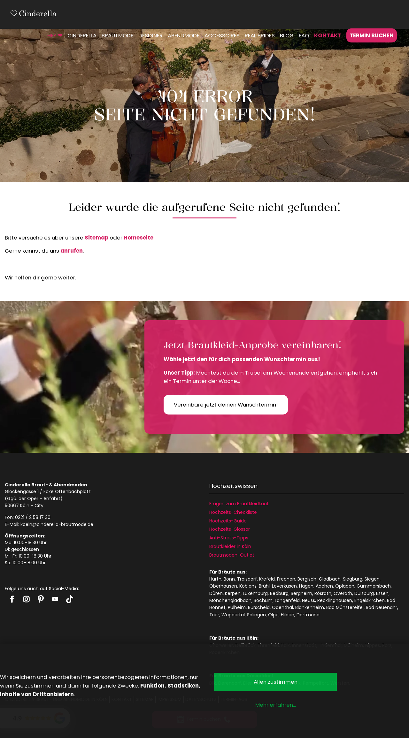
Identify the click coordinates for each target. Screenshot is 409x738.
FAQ (304, 35)
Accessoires (222, 35)
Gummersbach (374, 586)
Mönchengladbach (230, 600)
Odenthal (282, 607)
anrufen (71, 251)
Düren (216, 593)
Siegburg (352, 579)
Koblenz (248, 586)
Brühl (264, 586)
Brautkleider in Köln (230, 546)
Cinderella (81, 35)
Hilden (287, 615)
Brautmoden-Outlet (231, 555)
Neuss (308, 600)
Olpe (273, 615)
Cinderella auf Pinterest (41, 599)
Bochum (263, 600)
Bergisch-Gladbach (319, 579)
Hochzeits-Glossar (229, 529)
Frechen (286, 579)
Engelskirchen (369, 600)
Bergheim (301, 593)
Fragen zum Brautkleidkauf (239, 503)
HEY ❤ (54, 35)
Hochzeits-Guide (228, 521)
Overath (343, 593)
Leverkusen (284, 586)
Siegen (372, 579)
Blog (287, 35)
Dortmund (308, 615)
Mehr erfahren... (275, 705)
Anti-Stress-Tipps (228, 538)
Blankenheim (309, 607)
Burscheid (259, 607)
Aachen (324, 586)
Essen (382, 593)
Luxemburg (255, 593)
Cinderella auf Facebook (12, 599)
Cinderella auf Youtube (55, 599)
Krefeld (267, 579)
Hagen (306, 586)
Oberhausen (223, 586)
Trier (214, 615)
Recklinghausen (334, 600)
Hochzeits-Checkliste (233, 512)
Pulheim (237, 607)
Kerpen (233, 593)
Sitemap (96, 237)
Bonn (229, 579)
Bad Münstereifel (345, 607)
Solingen (256, 615)
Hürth (215, 579)
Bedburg (279, 593)
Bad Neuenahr (381, 607)
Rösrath (322, 593)
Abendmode (183, 35)
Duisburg (364, 593)
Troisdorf (247, 579)
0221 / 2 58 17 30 (32, 517)
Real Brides (260, 35)
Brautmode (117, 35)
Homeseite (138, 237)
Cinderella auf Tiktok (69, 599)
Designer (150, 35)
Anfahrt (51, 498)
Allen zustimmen (275, 682)
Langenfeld (287, 600)
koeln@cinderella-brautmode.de (56, 524)
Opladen (344, 586)
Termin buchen (372, 35)
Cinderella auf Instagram (26, 599)
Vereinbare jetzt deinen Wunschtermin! (226, 404)
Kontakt (327, 35)
